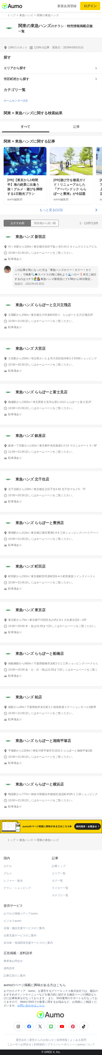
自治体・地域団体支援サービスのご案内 (28, 942)
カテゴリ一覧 (60, 895)
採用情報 (61, 1040)
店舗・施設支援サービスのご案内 (24, 928)
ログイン (90, 6)
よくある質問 (78, 1040)
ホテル (8, 866)
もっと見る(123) (51, 210)
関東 (7, 141)
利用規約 (39, 1044)
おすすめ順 (17, 223)
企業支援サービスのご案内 (20, 935)
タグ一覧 (57, 880)
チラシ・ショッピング (17, 888)
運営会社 (21, 1040)
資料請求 (9, 968)
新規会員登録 (66, 6)
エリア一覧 (59, 873)
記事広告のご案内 (15, 975)
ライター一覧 (60, 888)
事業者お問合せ (13, 961)
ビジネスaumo (12, 920)
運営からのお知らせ (41, 1040)
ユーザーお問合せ (20, 1044)
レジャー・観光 (13, 880)
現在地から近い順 (45, 223)
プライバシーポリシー (61, 1044)
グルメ (8, 873)
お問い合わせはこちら (31, 1005)
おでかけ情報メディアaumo (21, 913)
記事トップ (59, 866)
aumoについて (86, 1044)
